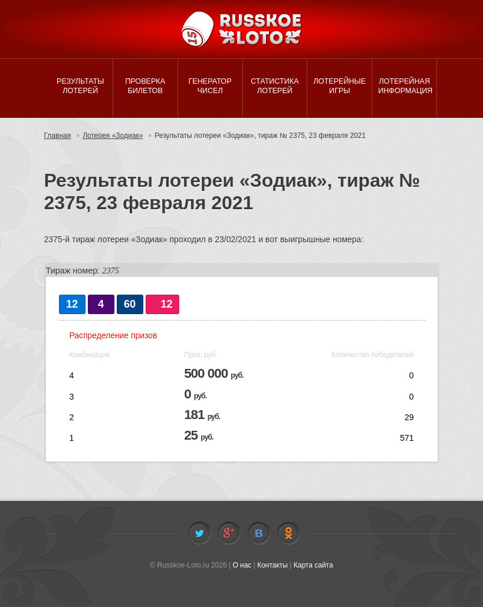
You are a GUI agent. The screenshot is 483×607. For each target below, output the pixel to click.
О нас (241, 565)
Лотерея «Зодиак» (113, 135)
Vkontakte (259, 533)
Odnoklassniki (288, 533)
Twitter (199, 533)
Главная (57, 135)
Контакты (272, 565)
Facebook (229, 533)
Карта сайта (313, 565)
